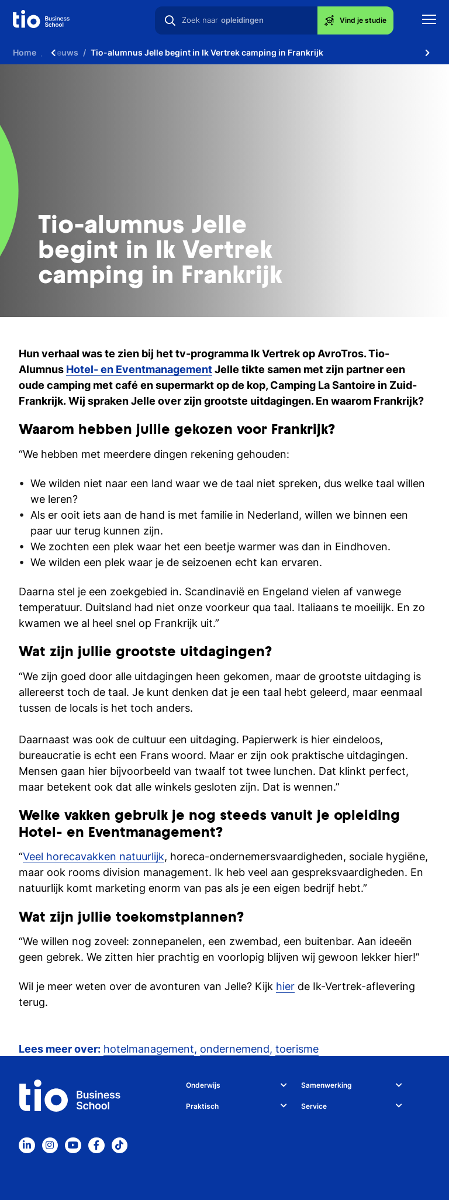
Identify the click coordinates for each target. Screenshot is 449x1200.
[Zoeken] (170, 20)
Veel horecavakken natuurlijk (93, 856)
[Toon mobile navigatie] (429, 21)
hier (285, 986)
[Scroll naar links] (53, 52)
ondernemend (235, 1049)
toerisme (297, 1049)
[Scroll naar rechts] (427, 52)
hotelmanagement (148, 1049)
